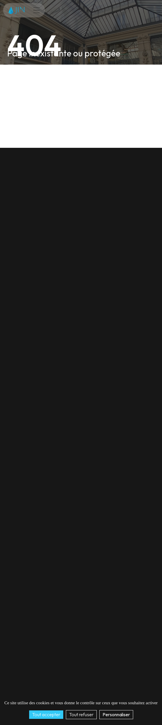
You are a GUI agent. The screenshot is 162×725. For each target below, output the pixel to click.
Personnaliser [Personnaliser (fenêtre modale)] (116, 714)
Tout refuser (81, 714)
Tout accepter (46, 714)
